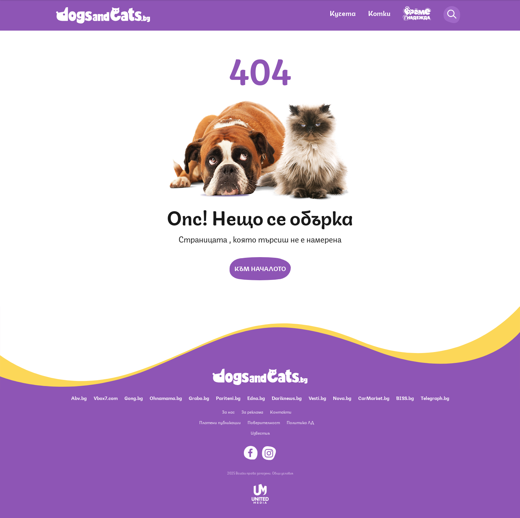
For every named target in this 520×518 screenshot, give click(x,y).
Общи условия (282, 472)
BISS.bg (405, 397)
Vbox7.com (106, 397)
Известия (260, 433)
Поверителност (264, 422)
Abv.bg (79, 397)
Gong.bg (133, 397)
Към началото (260, 268)
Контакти (280, 412)
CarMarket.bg (373, 397)
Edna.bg (256, 397)
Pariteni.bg (228, 397)
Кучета (343, 13)
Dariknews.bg (287, 397)
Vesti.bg (317, 397)
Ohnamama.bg (166, 397)
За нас (228, 412)
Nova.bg (342, 397)
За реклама (252, 412)
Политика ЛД (300, 422)
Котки (379, 13)
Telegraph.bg (435, 397)
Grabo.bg (199, 397)
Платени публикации (220, 422)
